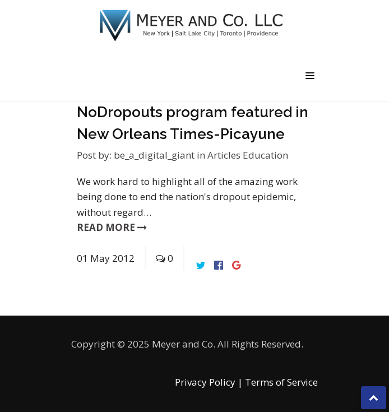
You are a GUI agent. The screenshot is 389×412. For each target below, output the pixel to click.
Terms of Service (281, 382)
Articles (225, 155)
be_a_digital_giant (154, 155)
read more (112, 227)
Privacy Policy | (209, 382)
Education (265, 155)
